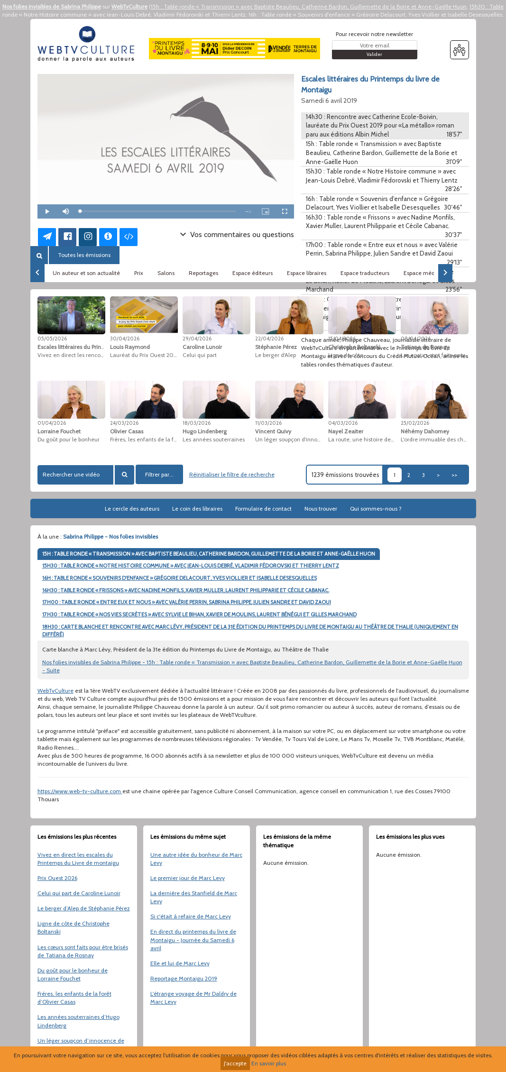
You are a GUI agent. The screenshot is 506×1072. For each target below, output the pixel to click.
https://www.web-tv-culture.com (79, 791)
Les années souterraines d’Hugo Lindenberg (78, 1020)
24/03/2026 (124, 423)
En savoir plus (268, 1063)
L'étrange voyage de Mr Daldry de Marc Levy (193, 997)
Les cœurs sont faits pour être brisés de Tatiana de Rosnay (82, 951)
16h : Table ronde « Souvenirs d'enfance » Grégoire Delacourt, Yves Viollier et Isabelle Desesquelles (375, 14)
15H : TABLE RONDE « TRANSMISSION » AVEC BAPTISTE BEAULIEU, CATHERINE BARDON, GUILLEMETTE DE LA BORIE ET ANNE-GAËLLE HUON (208, 553)
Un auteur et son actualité (86, 272)
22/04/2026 (269, 338)
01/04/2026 (51, 423)
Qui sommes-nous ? (376, 508)
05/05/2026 (52, 338)
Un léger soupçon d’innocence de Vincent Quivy (80, 1044)
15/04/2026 (342, 338)
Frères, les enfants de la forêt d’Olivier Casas (74, 997)
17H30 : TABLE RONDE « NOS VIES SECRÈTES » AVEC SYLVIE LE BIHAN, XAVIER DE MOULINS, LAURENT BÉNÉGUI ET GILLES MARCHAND (199, 614)
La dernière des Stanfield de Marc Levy (193, 897)
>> (454, 474)
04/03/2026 (343, 423)
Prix (138, 272)
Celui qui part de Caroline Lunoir (78, 893)
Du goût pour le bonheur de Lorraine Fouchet (72, 974)
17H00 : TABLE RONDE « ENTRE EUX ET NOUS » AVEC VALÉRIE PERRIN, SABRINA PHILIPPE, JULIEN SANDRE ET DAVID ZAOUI (186, 602)
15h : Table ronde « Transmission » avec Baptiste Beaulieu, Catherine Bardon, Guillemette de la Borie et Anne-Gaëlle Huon (309, 6)
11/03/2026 (268, 423)
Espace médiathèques (432, 272)
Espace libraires (306, 272)
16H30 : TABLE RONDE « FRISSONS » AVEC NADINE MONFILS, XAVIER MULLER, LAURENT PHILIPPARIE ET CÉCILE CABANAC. (185, 590)
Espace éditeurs (252, 272)
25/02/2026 (415, 423)
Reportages (203, 272)
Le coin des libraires (197, 508)
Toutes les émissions (84, 254)
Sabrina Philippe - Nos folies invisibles (110, 536)
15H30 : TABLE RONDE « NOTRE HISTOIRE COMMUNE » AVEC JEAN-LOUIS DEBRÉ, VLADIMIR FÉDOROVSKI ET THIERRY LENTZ (190, 565)
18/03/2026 (197, 423)
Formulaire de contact (263, 508)
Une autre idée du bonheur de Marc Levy (196, 858)
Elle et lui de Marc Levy (180, 963)
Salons (166, 272)
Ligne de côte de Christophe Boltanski (73, 927)
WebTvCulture (129, 6)
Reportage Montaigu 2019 (183, 978)
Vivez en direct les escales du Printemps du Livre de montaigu (78, 858)
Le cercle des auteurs (132, 508)
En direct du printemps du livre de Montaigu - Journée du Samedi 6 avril (193, 939)
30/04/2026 (124, 338)
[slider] (158, 211)
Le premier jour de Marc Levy (187, 877)
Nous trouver (320, 508)
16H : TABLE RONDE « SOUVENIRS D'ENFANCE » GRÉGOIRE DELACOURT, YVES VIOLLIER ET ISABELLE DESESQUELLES (179, 578)
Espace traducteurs (364, 272)
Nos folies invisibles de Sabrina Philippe (51, 6)
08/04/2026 (416, 338)
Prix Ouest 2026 (57, 877)
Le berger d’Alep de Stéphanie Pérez (83, 908)
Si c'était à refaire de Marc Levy (190, 916)
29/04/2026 (197, 338)
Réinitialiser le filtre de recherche (232, 474)
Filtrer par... (159, 474)
